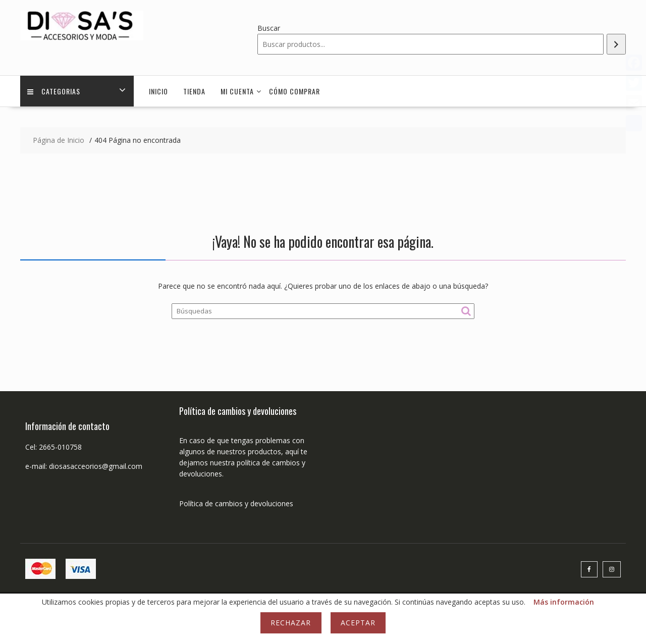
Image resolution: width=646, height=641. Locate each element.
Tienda (194, 91)
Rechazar (291, 622)
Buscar (268, 28)
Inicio (158, 91)
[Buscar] (616, 44)
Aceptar (358, 622)
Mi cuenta (237, 91)
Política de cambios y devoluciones (236, 503)
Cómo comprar (294, 91)
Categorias (54, 91)
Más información (563, 602)
